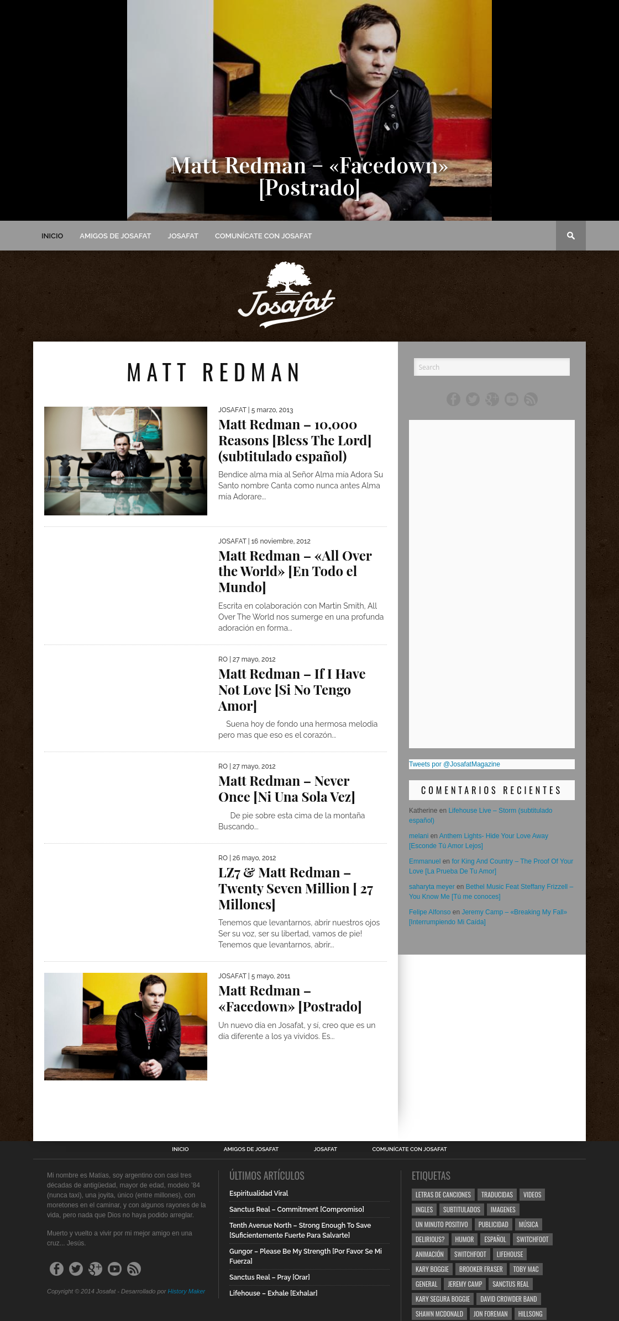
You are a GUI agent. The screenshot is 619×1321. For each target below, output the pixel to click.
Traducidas (497, 1194)
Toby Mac (526, 1269)
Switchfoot (533, 1239)
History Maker (186, 1291)
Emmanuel (424, 861)
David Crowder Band (508, 1298)
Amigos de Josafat (115, 236)
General (426, 1283)
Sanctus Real (510, 1283)
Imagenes (503, 1209)
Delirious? (430, 1239)
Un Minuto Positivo (442, 1224)
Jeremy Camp (465, 1283)
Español (495, 1239)
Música (528, 1224)
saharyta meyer (432, 887)
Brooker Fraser (481, 1269)
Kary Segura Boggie (443, 1298)
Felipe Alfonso (429, 912)
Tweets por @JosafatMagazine (454, 764)
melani (418, 836)
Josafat (183, 236)
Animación (430, 1254)
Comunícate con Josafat (263, 236)
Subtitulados (461, 1209)
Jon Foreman (491, 1313)
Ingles (424, 1209)
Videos (532, 1194)
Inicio (52, 236)
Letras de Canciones (443, 1194)
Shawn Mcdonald (439, 1313)
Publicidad (493, 1224)
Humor (464, 1239)
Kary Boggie (432, 1269)
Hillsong (530, 1313)
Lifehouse (510, 1254)
